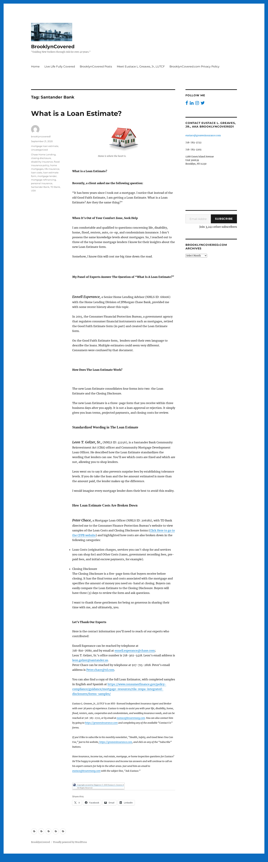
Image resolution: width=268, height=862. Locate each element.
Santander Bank (40, 187)
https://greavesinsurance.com (101, 722)
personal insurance (41, 183)
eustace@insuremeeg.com (131, 718)
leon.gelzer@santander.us (90, 660)
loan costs (36, 172)
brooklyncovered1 (41, 136)
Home (35, 66)
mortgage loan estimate (44, 146)
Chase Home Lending (43, 154)
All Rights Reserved (84, 788)
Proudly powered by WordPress (70, 842)
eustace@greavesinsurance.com (203, 135)
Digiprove (99, 859)
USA (33, 190)
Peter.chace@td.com (100, 669)
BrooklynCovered (52, 46)
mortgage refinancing (43, 179)
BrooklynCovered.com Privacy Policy (194, 66)
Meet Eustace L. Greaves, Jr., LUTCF (141, 66)
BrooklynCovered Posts (96, 66)
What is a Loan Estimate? (76, 113)
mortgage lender (47, 176)
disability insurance (42, 161)
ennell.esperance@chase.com (135, 650)
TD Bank (55, 187)
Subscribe (224, 218)
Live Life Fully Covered (59, 66)
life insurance (51, 169)
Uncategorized (39, 149)
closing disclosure (41, 158)
